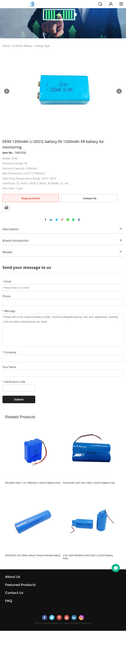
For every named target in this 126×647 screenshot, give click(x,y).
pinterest (62, 219)
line (67, 219)
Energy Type (42, 46)
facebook (45, 219)
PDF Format (6, 208)
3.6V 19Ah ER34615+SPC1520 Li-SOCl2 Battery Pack (88, 557)
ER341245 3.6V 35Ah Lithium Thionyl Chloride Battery (33, 555)
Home (6, 46)
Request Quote (30, 198)
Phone (6, 296)
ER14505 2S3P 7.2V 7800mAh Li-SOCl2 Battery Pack (32, 483)
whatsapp (73, 219)
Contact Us (89, 198)
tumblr (79, 219)
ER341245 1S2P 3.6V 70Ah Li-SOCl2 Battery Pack (89, 483)
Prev (6, 91)
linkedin (51, 219)
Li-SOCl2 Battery (22, 46)
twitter (56, 219)
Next (119, 91)
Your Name (9, 367)
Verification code (13, 382)
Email (6, 281)
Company (9, 352)
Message (8, 311)
